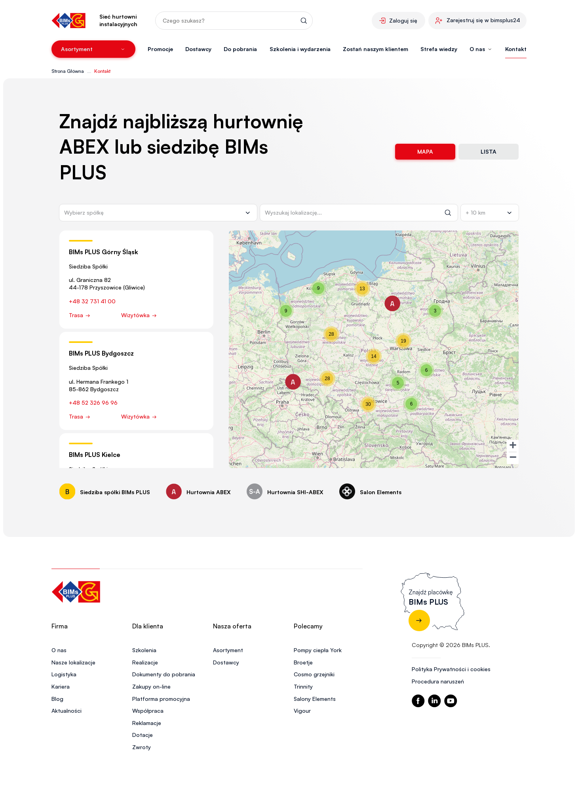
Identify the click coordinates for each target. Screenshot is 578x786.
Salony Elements (315, 698)
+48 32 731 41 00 (92, 301)
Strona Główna (67, 71)
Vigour (302, 710)
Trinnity (303, 686)
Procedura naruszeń (438, 681)
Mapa (425, 151)
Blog (57, 698)
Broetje (303, 662)
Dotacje (142, 734)
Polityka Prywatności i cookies (451, 669)
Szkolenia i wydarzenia (300, 49)
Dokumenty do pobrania (163, 674)
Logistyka (63, 674)
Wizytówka (139, 315)
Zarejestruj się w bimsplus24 (483, 20)
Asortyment (228, 650)
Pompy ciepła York (318, 650)
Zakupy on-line (151, 686)
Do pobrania (240, 49)
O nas (59, 650)
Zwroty (141, 747)
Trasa (80, 315)
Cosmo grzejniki (314, 674)
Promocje (160, 49)
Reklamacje (146, 722)
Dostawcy (198, 49)
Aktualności (66, 710)
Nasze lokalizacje (73, 662)
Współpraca (148, 710)
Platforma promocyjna (161, 698)
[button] (392, 303)
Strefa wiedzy (438, 49)
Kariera (60, 686)
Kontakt (516, 49)
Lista (488, 151)
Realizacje (145, 662)
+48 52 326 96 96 (93, 402)
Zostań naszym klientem (375, 49)
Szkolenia (144, 650)
